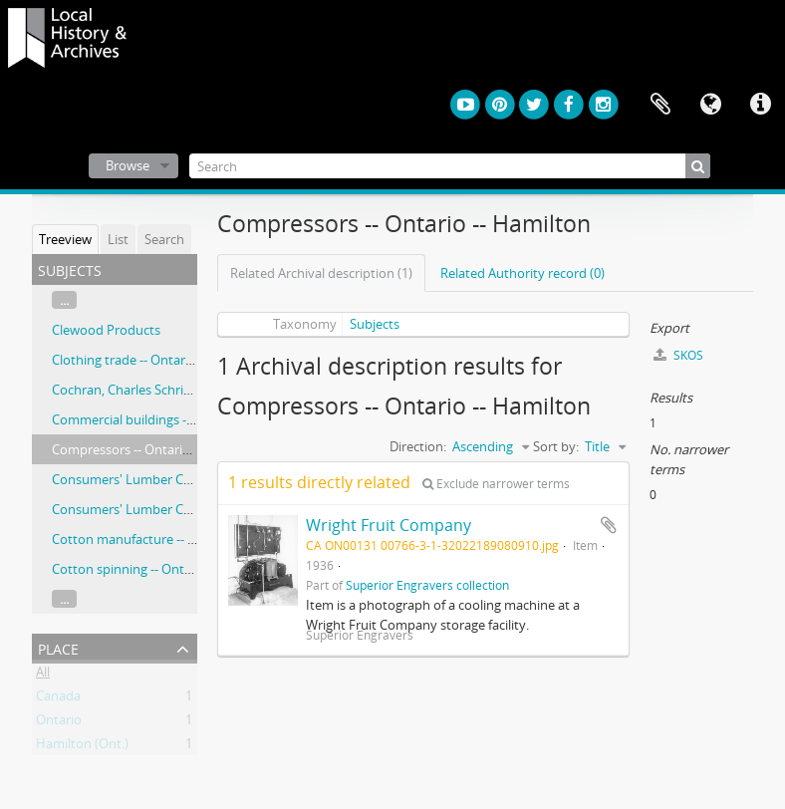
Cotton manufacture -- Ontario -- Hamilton (177, 539)
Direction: (418, 446)
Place (58, 647)
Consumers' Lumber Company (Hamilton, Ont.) (192, 509)
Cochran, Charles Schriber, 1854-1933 (160, 390)
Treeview (65, 239)
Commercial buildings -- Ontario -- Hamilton (180, 419)
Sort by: (556, 446)
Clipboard (660, 105)
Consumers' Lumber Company (142, 479)
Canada (58, 699)
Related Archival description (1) (321, 273)
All (43, 675)
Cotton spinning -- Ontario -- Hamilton (164, 569)
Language (710, 105)
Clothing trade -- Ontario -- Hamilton (159, 360)
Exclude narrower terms (496, 483)
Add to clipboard (609, 525)
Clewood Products (106, 330)
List (118, 239)
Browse (127, 165)
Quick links (760, 105)
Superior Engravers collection (427, 585)
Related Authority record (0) (522, 273)
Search (164, 239)
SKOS (678, 355)
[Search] (450, 165)
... (64, 300)
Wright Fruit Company (388, 525)
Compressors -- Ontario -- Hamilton (156, 449)
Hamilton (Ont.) (82, 747)
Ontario (59, 723)
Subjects (374, 324)
